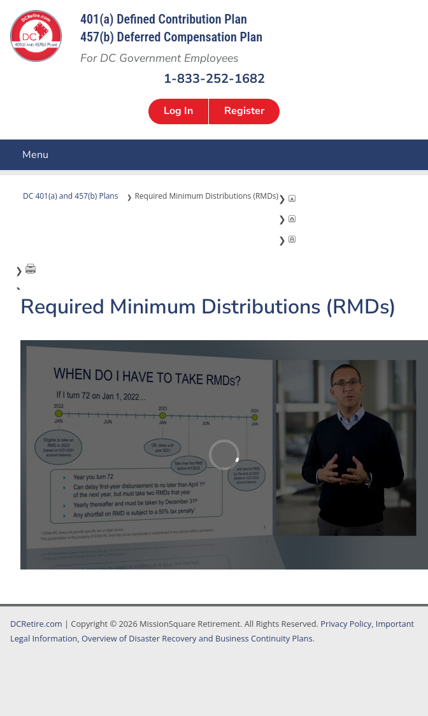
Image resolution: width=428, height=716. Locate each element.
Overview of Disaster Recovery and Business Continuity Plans (197, 638)
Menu (9, 155)
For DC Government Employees (159, 58)
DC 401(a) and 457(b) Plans (70, 196)
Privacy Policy (345, 623)
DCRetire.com (36, 623)
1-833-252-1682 (214, 78)
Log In (178, 111)
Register (244, 111)
